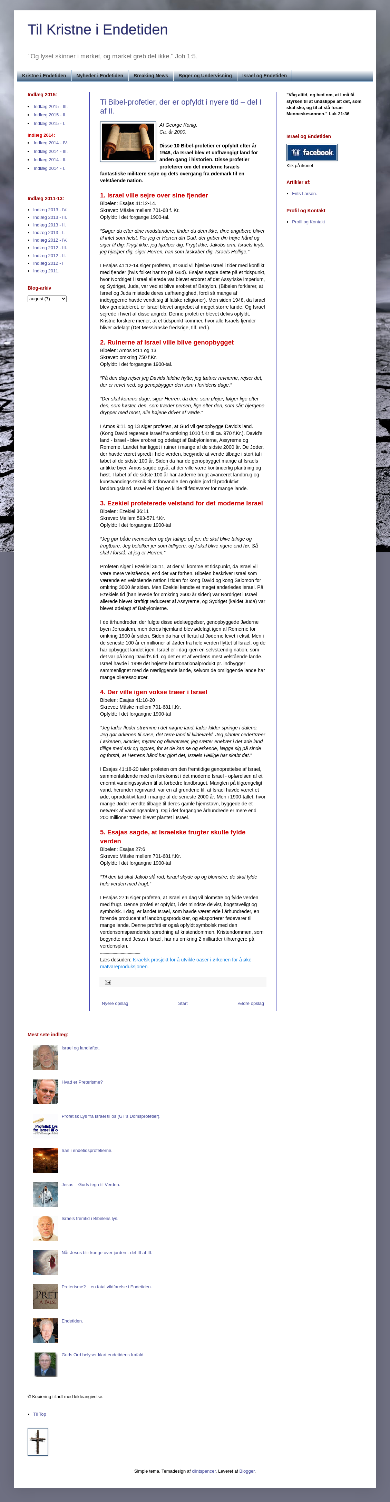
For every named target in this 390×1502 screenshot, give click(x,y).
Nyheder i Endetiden (100, 75)
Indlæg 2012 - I (48, 263)
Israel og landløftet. (80, 1047)
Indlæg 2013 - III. (50, 217)
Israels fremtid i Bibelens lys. (89, 1218)
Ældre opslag (250, 1003)
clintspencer (204, 1471)
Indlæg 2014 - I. (49, 168)
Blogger (247, 1471)
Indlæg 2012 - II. (49, 255)
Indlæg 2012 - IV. (50, 240)
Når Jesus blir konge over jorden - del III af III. (106, 1252)
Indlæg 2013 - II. (49, 224)
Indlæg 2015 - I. (49, 123)
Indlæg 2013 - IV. (50, 209)
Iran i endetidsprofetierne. (86, 1150)
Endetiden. (72, 1321)
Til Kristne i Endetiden (98, 29)
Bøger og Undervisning (205, 75)
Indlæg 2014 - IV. (51, 142)
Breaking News (151, 75)
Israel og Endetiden (264, 75)
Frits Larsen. (304, 193)
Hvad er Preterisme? (82, 1082)
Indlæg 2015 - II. (50, 114)
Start (182, 1003)
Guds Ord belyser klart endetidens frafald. (103, 1354)
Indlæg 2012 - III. (50, 247)
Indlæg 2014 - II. (50, 159)
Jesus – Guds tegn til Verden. (90, 1184)
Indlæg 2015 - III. (51, 106)
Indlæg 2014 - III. (51, 151)
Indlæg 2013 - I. (49, 232)
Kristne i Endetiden (44, 75)
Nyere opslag (115, 1003)
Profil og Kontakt (308, 221)
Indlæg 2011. (46, 270)
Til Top (39, 1414)
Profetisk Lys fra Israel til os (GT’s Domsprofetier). (110, 1116)
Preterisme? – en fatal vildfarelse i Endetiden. (106, 1286)
